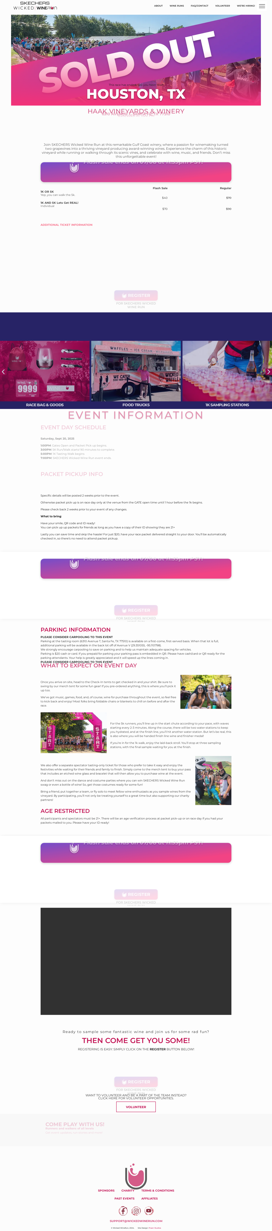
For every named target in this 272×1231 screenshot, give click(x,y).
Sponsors (106, 1190)
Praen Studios (155, 1228)
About (158, 5)
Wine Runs (177, 5)
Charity (127, 1190)
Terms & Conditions (157, 1190)
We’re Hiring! (246, 5)
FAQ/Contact (199, 5)
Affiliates (149, 1198)
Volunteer (222, 5)
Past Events (124, 1198)
